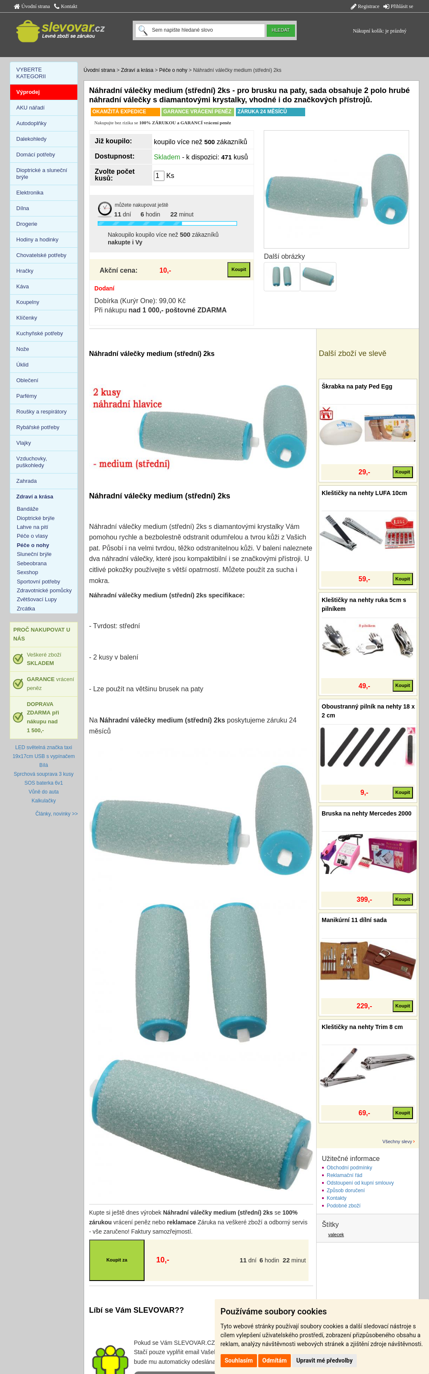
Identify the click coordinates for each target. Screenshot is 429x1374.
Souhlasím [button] (239, 1360)
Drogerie (27, 224)
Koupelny (27, 302)
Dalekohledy (31, 139)
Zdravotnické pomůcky (44, 590)
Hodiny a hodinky (37, 239)
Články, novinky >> (57, 814)
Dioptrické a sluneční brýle (42, 173)
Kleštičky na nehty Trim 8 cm (362, 1027)
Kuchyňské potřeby (39, 333)
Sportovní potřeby (38, 581)
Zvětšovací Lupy (37, 599)
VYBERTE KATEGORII (31, 72)
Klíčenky (26, 318)
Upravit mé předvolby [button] (324, 1360)
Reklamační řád (344, 1175)
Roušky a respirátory (41, 411)
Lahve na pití (32, 527)
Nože (22, 349)
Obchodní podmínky (349, 1168)
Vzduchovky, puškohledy (31, 461)
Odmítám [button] (274, 1360)
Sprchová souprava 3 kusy (44, 774)
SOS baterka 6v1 (44, 783)
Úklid (22, 364)
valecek (336, 1234)
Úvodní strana (32, 6)
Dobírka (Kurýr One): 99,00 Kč (140, 300)
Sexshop (27, 572)
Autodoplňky (31, 123)
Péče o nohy (173, 70)
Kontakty (337, 1198)
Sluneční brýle (34, 554)
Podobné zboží (344, 1206)
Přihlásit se (398, 6)
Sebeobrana (32, 563)
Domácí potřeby (35, 154)
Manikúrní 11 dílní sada (354, 920)
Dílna (22, 208)
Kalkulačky (44, 801)
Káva (22, 286)
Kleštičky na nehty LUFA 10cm (364, 493)
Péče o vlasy (32, 536)
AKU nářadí (30, 107)
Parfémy (26, 396)
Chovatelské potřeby (41, 255)
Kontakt (65, 6)
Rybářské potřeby (38, 427)
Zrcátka (26, 608)
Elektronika (30, 192)
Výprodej (28, 92)
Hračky (24, 271)
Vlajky (23, 443)
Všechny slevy (397, 1141)
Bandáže (27, 509)
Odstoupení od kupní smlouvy (360, 1183)
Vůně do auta (44, 792)
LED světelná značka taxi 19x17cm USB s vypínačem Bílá (44, 756)
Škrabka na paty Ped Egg (357, 386)
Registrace (365, 6)
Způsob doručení (346, 1190)
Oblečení (27, 380)
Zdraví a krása (137, 70)
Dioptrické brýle (36, 518)
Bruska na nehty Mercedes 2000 (366, 813)
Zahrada (26, 481)
